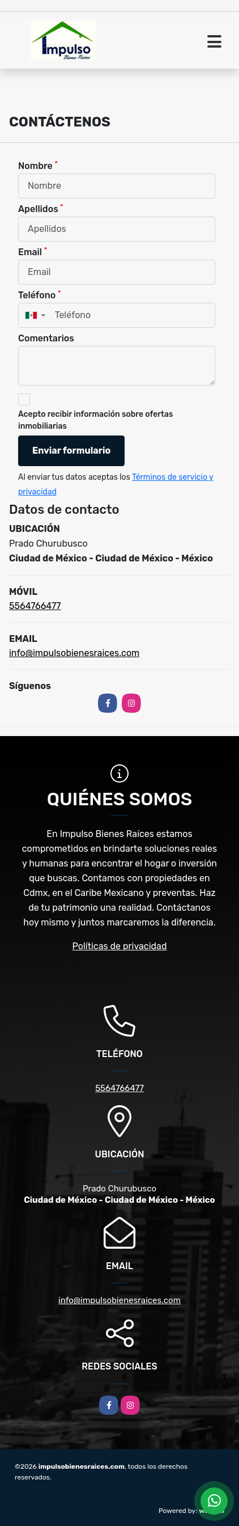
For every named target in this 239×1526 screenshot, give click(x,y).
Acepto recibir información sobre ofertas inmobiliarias (95, 420)
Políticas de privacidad (119, 946)
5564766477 (35, 606)
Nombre (38, 165)
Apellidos (40, 208)
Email (32, 251)
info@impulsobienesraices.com (74, 653)
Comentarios (46, 338)
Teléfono (39, 295)
